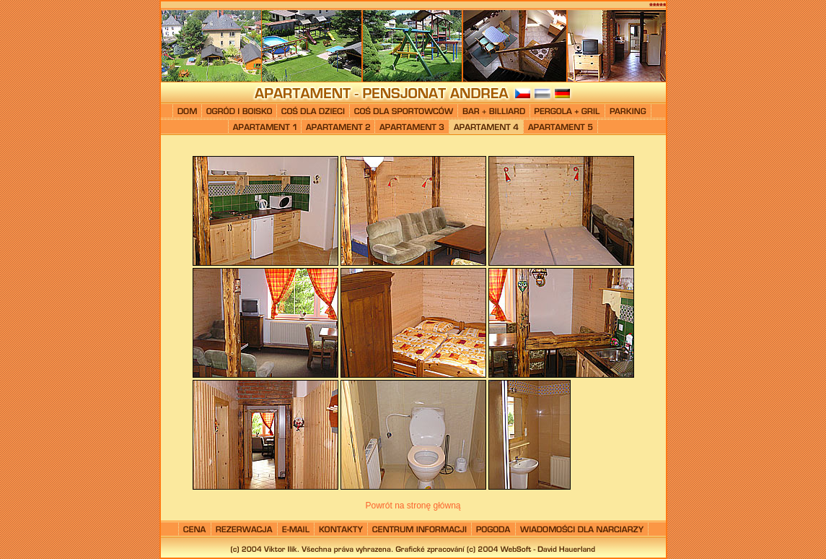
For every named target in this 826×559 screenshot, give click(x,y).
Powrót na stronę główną (412, 505)
